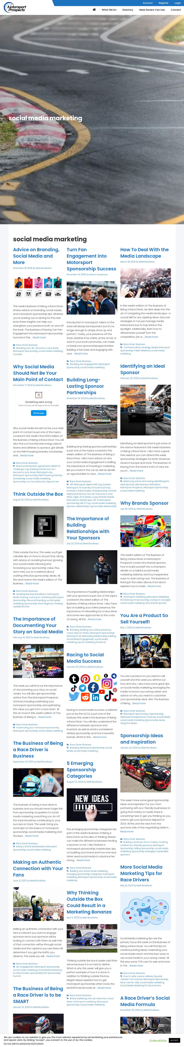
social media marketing (51, 351)
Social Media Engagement (80, 639)
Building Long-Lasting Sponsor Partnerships (85, 386)
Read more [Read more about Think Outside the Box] (32, 583)
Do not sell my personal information (23, 1043)
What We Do (109, 9)
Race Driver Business (27, 345)
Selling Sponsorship (144, 848)
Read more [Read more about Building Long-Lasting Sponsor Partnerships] (104, 474)
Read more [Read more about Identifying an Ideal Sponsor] (136, 470)
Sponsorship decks (155, 720)
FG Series (84, 633)
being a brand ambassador (30, 846)
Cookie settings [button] (158, 1040)
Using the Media (128, 723)
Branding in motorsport (47, 594)
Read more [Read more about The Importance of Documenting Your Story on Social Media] (44, 717)
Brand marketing (78, 998)
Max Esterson (142, 484)
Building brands (38, 469)
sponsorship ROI (38, 973)
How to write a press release (138, 976)
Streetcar (101, 642)
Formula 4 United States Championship (87, 490)
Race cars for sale (129, 982)
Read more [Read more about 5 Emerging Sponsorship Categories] (83, 860)
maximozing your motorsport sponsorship (37, 727)
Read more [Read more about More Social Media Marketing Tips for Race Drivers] (136, 965)
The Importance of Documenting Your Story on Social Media (38, 625)
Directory (127, 9)
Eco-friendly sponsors (141, 845)
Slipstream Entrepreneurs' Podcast (138, 717)
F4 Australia (85, 487)
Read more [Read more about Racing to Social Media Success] (99, 737)
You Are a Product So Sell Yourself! (144, 618)
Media (154, 347)
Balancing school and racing (138, 481)
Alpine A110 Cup (94, 484)
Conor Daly (72, 633)
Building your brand (80, 871)
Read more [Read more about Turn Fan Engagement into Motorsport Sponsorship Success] (81, 353)
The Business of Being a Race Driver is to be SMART (38, 995)
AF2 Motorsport (77, 484)
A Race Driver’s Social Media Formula (145, 1001)
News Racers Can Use (152, 9)
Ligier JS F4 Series (82, 497)
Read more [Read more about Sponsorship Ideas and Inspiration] (126, 831)
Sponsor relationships (78, 506)
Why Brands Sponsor (144, 503)
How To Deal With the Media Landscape (144, 252)
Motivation (155, 484)
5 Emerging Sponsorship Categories (81, 769)
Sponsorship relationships (103, 506)
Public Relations (142, 350)
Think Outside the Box (38, 494)
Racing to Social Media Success (85, 658)
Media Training (20, 597)
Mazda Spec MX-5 (89, 500)
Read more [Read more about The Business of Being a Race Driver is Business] (31, 836)
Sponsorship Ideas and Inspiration (141, 738)
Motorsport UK (74, 636)
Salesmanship (156, 714)
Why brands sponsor (156, 603)
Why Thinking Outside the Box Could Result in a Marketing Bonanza (89, 902)
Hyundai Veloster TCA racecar (141, 978)
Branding (21, 348)
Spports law (53, 481)
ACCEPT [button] (174, 1040)
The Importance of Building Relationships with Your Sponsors (88, 528)
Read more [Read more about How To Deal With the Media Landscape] (151, 337)
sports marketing (86, 642)
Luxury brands (99, 497)
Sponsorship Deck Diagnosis (38, 603)
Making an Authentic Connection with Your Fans (38, 868)
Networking (87, 636)
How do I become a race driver (42, 348)
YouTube (17, 354)
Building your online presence (95, 629)
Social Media (163, 717)
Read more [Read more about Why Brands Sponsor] (154, 586)
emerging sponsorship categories (84, 874)
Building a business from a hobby (141, 842)
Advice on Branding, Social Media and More (36, 256)
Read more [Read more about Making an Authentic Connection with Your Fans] (53, 956)
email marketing (99, 871)
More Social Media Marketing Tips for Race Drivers (141, 873)
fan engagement (89, 364)
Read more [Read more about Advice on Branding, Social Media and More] (39, 337)
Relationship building (105, 636)
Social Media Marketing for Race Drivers (140, 985)
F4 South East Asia (101, 487)
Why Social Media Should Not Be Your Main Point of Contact (38, 373)
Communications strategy (137, 347)
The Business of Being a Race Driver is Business (38, 749)
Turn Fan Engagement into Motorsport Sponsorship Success (91, 259)
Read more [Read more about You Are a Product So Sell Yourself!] (139, 703)
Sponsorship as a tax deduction (29, 481)
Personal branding (36, 600)
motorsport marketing (40, 597)
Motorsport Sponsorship (25, 351)
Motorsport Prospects (131, 487)
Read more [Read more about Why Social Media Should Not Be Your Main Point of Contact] (27, 455)
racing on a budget (160, 599)
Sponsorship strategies (143, 851)
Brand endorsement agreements (33, 466)
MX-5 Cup (85, 503)
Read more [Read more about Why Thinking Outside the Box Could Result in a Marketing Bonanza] (104, 988)
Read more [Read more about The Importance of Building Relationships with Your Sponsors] (94, 619)
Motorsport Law (44, 472)
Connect (176, 9)
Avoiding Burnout (25, 594)
